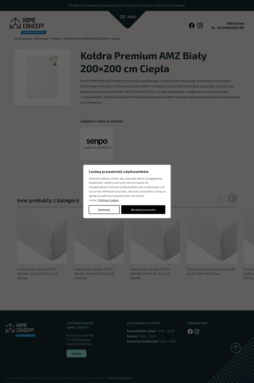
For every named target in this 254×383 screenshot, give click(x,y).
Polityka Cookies (108, 200)
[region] (127, 191)
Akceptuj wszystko (143, 209)
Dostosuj (104, 209)
